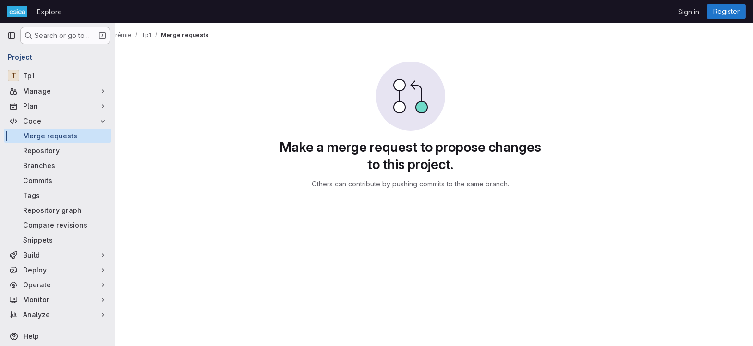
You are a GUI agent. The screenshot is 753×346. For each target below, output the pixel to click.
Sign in (688, 12)
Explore (49, 12)
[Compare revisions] (57, 225)
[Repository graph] (57, 210)
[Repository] (57, 151)
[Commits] (57, 180)
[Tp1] (57, 75)
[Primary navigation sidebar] (11, 35)
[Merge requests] (57, 136)
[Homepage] (17, 11)
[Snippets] (57, 240)
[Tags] (57, 195)
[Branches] (57, 166)
